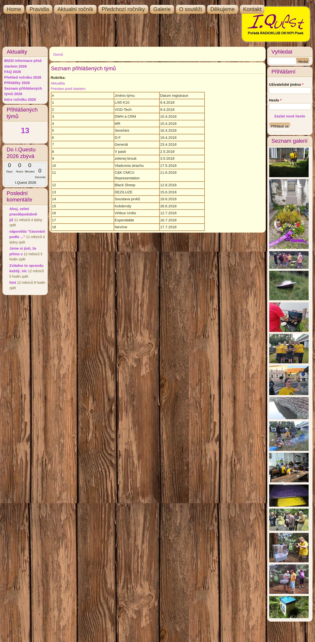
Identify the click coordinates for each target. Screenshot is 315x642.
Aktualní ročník (75, 9)
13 (25, 130)
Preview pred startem (68, 88)
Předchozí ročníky (123, 9)
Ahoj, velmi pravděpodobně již (23, 214)
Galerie (162, 9)
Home (14, 9)
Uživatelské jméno (286, 84)
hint (12, 282)
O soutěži (190, 9)
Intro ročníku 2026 (20, 99)
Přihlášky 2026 (17, 83)
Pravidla (39, 9)
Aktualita (58, 83)
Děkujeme (222, 9)
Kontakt (252, 9)
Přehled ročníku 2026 (22, 77)
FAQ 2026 (12, 72)
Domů (58, 54)
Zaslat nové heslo (289, 116)
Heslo (275, 100)
